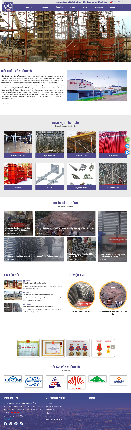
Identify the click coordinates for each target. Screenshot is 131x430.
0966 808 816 (122, 2)
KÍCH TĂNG (50, 188)
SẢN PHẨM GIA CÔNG (113, 188)
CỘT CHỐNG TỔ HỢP (81, 156)
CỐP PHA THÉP (18, 188)
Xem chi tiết (6, 104)
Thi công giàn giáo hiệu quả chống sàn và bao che (38, 294)
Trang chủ (28, 7)
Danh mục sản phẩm (65, 123)
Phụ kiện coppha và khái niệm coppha (34, 283)
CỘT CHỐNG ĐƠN (113, 156)
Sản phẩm (59, 7)
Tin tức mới (11, 275)
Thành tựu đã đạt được (65, 330)
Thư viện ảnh (99, 7)
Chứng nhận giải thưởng (55, 406)
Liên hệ (112, 7)
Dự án (72, 7)
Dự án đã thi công (65, 203)
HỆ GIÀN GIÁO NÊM (49, 156)
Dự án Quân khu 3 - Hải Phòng (81, 312)
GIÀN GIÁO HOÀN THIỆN (18, 156)
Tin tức (85, 7)
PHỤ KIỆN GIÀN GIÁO (81, 188)
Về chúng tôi (44, 7)
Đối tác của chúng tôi (65, 367)
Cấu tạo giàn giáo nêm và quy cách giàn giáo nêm (38, 306)
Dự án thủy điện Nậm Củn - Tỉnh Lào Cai (113, 313)
